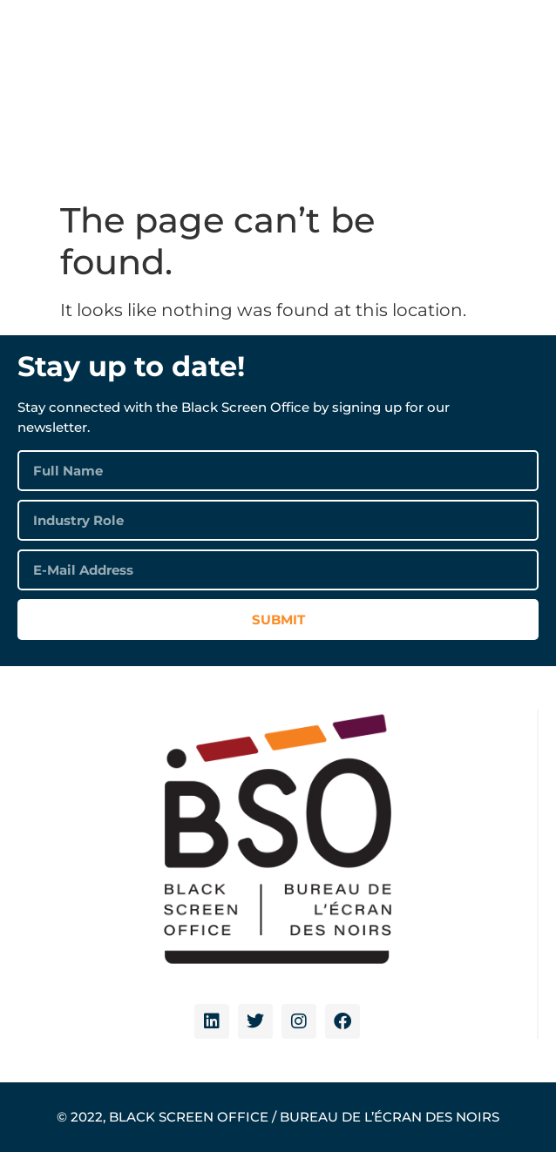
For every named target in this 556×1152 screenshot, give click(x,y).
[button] (517, 74)
